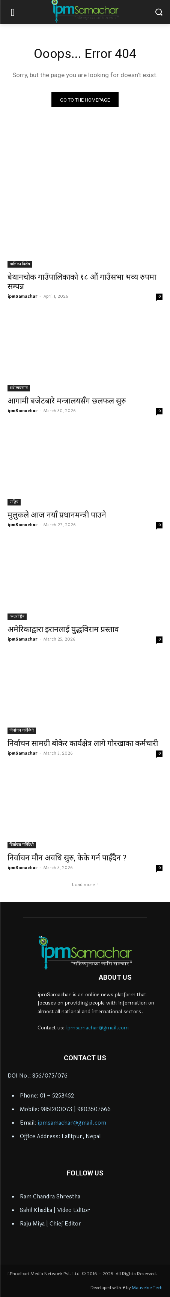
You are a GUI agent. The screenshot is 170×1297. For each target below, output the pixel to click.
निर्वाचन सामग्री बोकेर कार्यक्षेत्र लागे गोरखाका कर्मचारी (83, 743)
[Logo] (85, 953)
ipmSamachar (23, 296)
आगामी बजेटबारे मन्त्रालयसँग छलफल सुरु (67, 400)
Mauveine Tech (147, 1287)
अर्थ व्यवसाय (19, 388)
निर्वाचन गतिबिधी (22, 731)
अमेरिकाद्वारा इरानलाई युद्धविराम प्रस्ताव (63, 629)
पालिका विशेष (20, 264)
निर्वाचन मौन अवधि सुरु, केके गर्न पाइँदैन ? (67, 857)
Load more (85, 884)
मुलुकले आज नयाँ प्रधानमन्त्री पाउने (57, 514)
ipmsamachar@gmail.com (97, 1028)
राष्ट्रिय (14, 502)
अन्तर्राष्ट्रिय (17, 616)
